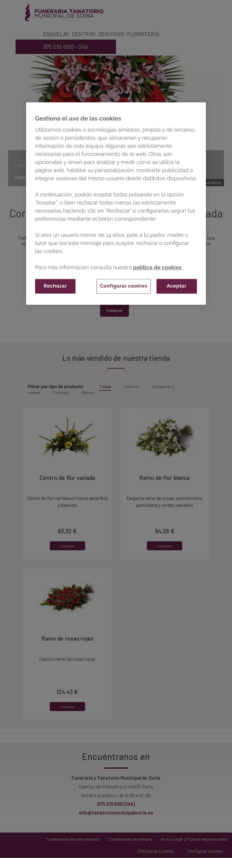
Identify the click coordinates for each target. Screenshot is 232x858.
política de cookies (158, 267)
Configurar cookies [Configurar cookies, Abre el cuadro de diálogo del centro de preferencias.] (123, 286)
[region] (116, 203)
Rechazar (55, 286)
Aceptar (176, 286)
